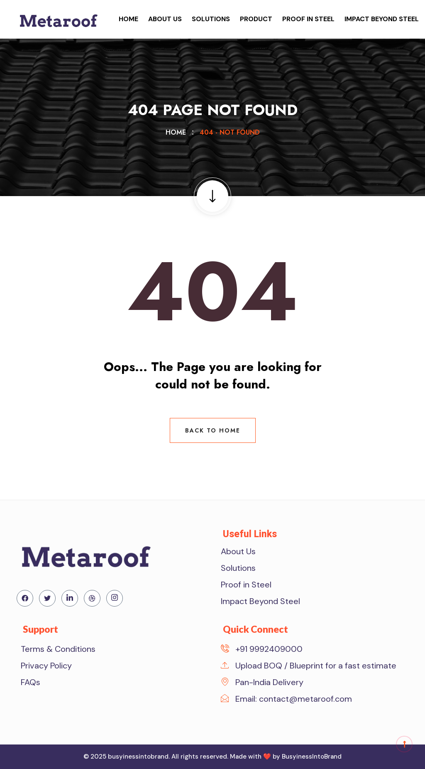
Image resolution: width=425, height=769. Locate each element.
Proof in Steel (308, 19)
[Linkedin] (69, 598)
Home (128, 19)
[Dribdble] (92, 598)
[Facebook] (25, 598)
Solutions (211, 19)
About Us (165, 19)
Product (256, 19)
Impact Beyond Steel (381, 19)
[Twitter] (47, 598)
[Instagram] (114, 598)
